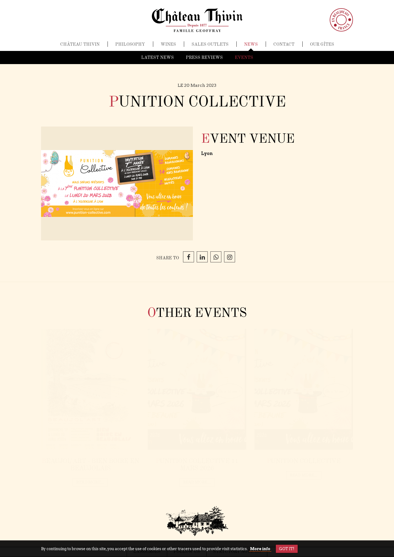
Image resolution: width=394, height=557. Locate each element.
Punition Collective (304, 461)
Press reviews (204, 58)
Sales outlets (210, 46)
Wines (168, 46)
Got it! (286, 549)
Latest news (157, 58)
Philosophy (130, 46)
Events (244, 58)
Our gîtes (322, 46)
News (251, 46)
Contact (283, 46)
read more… (90, 482)
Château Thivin (80, 46)
